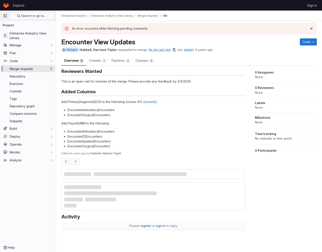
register (145, 226)
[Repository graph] (28, 106)
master (189, 50)
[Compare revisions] (28, 113)
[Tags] (28, 98)
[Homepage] (6, 5)
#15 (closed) (146, 102)
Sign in (312, 5)
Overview (74, 61)
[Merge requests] (28, 68)
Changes (144, 61)
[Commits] (28, 91)
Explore (19, 5)
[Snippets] (28, 120)
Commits (97, 61)
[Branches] (28, 83)
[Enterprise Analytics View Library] (28, 35)
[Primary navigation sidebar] (5, 15)
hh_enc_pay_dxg (159, 50)
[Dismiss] (311, 28)
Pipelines (121, 61)
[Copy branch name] (174, 49)
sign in (160, 226)
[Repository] (28, 76)
